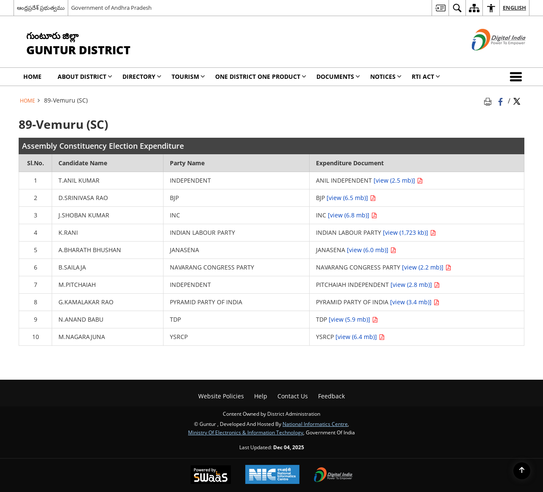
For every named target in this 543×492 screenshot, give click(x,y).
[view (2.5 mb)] (398, 180)
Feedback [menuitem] (331, 396)
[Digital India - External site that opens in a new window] (488, 57)
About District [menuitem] (85, 76)
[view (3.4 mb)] (414, 302)
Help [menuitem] (260, 396)
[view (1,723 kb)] (409, 232)
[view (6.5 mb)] (351, 198)
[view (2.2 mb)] (426, 267)
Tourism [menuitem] (188, 76)
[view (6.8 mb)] (352, 215)
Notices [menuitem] (386, 76)
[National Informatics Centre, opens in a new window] (272, 475)
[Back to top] (521, 470)
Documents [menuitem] (338, 76)
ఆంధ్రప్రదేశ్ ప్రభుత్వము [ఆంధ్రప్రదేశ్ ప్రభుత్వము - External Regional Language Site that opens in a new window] (41, 7)
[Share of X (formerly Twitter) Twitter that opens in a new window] (516, 100)
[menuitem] (440, 8)
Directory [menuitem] (141, 76)
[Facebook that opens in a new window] (501, 100)
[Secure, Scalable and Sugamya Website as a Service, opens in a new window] (210, 475)
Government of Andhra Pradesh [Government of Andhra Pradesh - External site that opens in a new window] (111, 7)
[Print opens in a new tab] (489, 100)
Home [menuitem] (32, 76)
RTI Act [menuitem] (426, 76)
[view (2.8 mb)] (415, 285)
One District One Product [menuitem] (260, 76)
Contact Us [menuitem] (292, 396)
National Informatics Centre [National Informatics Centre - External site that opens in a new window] (315, 423)
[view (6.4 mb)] (360, 337)
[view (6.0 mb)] (371, 250)
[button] (517, 77)
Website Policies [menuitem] (221, 396)
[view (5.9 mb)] (353, 319)
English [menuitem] (514, 7)
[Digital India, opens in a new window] (333, 475)
